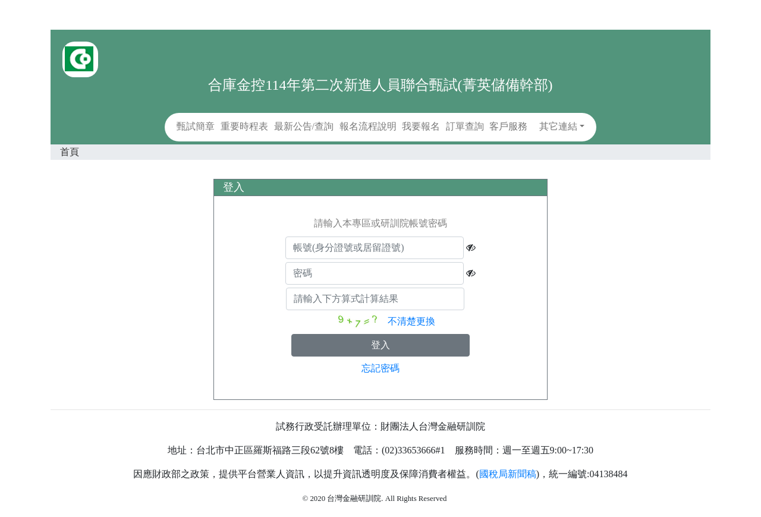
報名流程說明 (368, 126)
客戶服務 (508, 126)
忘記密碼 (380, 368)
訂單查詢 (465, 126)
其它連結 (558, 126)
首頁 (69, 152)
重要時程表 (244, 126)
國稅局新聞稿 (507, 474)
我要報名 (421, 126)
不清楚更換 (411, 321)
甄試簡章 (196, 126)
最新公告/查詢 (304, 126)
